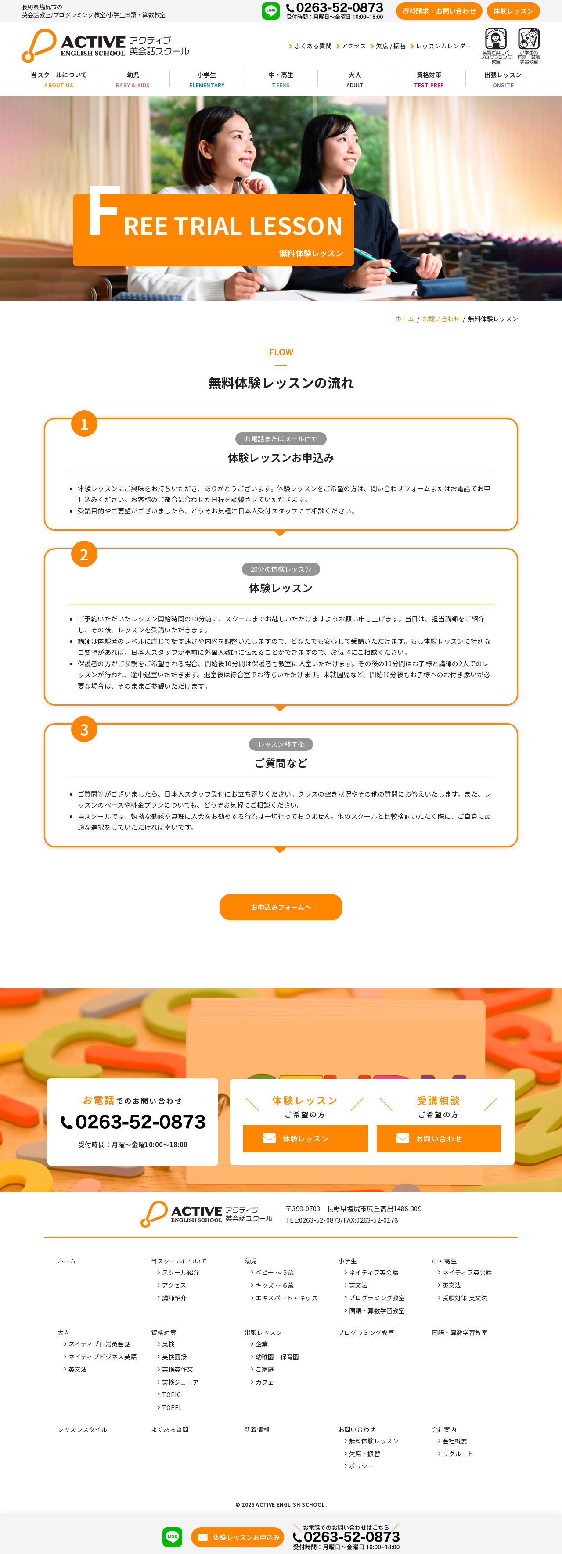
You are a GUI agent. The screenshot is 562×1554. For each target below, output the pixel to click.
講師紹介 (174, 1297)
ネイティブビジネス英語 (102, 1356)
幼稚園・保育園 (277, 1356)
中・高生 (281, 74)
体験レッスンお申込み (246, 1537)
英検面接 (174, 1356)
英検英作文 (177, 1369)
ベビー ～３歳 (275, 1272)
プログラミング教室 (377, 1297)
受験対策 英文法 (465, 1297)
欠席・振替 (364, 1453)
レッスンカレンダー (441, 45)
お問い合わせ (356, 1429)
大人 (355, 74)
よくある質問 (310, 45)
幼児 (133, 74)
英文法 (358, 1285)
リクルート (458, 1453)
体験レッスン (513, 10)
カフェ (265, 1382)
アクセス (351, 45)
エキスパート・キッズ (287, 1297)
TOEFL (172, 1407)
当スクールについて (59, 74)
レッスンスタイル (83, 1429)
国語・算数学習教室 (377, 1310)
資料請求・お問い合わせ (439, 10)
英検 (168, 1343)
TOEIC (171, 1394)
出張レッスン (503, 74)
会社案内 (444, 1429)
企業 (262, 1343)
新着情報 (257, 1429)
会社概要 (455, 1440)
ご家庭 (265, 1369)
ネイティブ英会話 (374, 1272)
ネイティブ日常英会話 (99, 1343)
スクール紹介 (180, 1272)
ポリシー (361, 1466)
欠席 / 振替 (388, 45)
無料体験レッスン (374, 1440)
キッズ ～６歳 (275, 1285)
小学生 (207, 74)
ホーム (67, 1261)
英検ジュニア (180, 1382)
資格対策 (429, 74)
